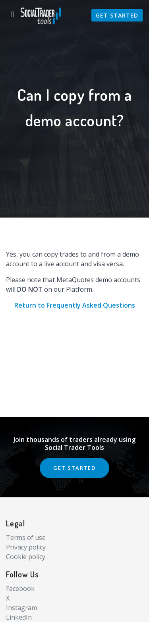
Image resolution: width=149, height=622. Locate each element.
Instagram (21, 607)
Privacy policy (26, 547)
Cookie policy (25, 556)
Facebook (20, 588)
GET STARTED (74, 467)
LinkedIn (19, 617)
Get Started (117, 15)
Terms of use (26, 537)
